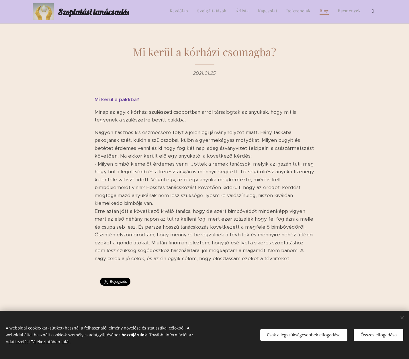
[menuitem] (314, 12)
